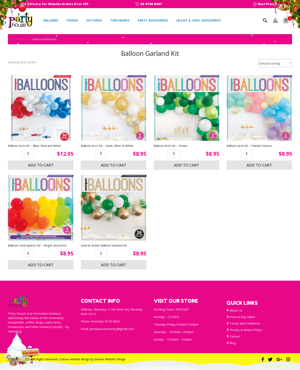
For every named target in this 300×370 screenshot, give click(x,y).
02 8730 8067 (151, 4)
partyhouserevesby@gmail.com (112, 329)
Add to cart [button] (40, 165)
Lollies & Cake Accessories (198, 20)
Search (265, 20)
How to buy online (242, 317)
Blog (233, 343)
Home (14, 39)
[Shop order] (275, 63)
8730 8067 (112, 321)
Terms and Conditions (245, 323)
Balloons (50, 20)
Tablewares (119, 20)
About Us (236, 310)
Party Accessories (153, 20)
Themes (72, 20)
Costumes (94, 20)
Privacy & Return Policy (246, 330)
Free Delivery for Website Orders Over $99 (53, 4)
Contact (235, 336)
